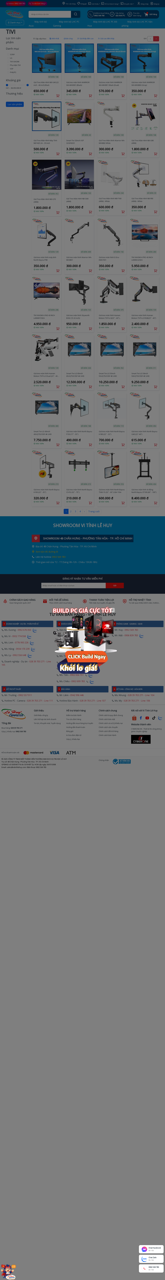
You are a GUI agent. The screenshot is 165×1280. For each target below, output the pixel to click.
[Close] (112, 610)
